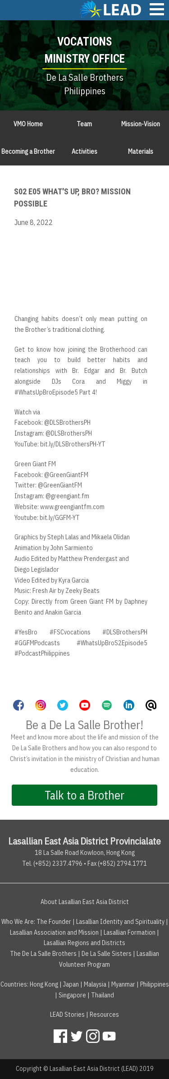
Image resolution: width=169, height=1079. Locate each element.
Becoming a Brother (28, 151)
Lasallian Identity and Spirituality (120, 922)
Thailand (102, 995)
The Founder (54, 922)
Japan (71, 984)
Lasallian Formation (129, 932)
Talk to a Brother (84, 795)
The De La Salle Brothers (43, 954)
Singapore (72, 995)
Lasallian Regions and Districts (84, 943)
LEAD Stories (67, 1014)
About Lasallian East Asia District (85, 902)
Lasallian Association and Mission (54, 932)
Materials (140, 151)
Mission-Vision (140, 124)
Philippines (154, 984)
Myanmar (123, 984)
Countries (13, 984)
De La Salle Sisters (107, 954)
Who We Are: (18, 922)
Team (84, 124)
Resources (104, 1014)
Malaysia (95, 984)
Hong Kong (44, 984)
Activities (84, 151)
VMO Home (28, 124)
